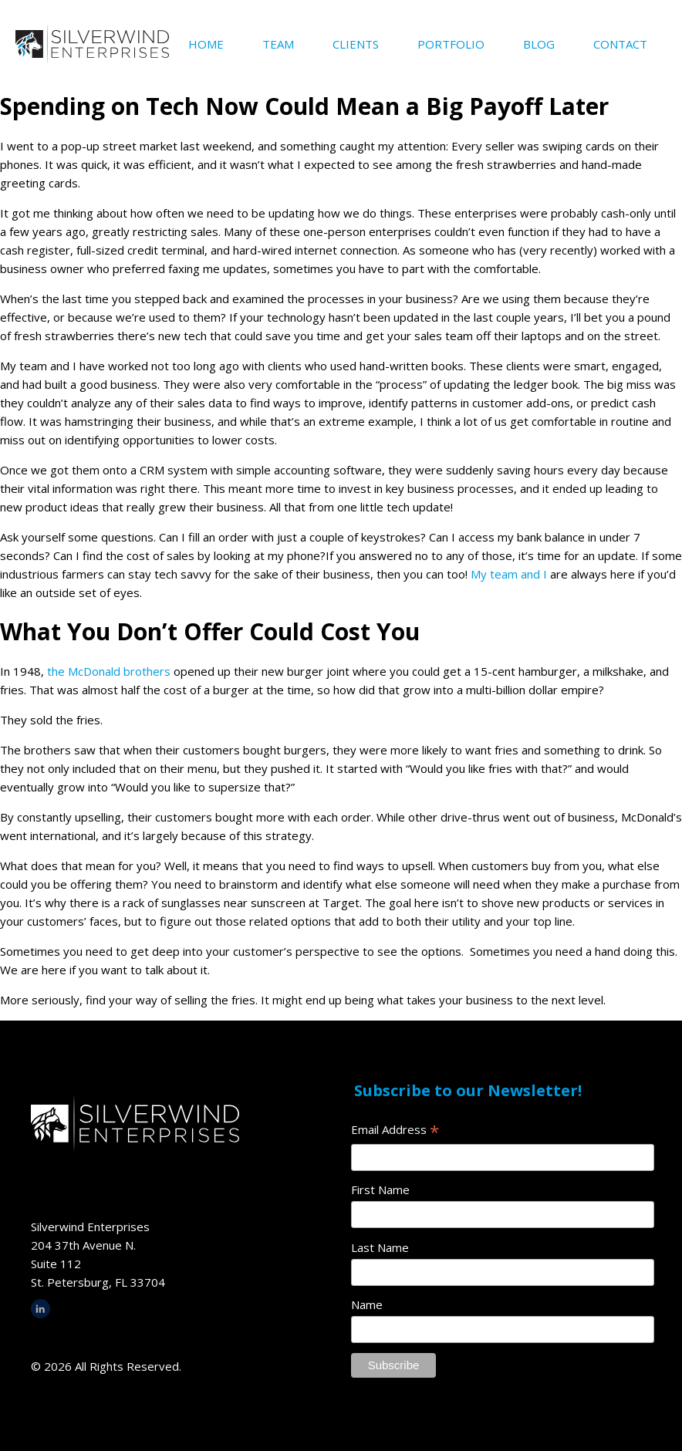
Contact (620, 44)
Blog (539, 44)
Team (278, 44)
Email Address (395, 1130)
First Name (380, 1189)
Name (367, 1304)
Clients (356, 44)
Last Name (380, 1247)
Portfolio (450, 44)
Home (206, 44)
